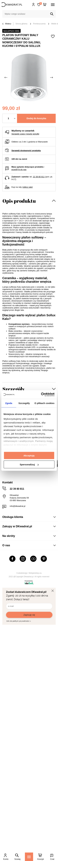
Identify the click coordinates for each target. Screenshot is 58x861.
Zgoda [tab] (8, 403)
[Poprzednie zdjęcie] (6, 77)
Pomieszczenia (39, 24)
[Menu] (29, 857)
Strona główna (21, 24)
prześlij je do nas (18, 169)
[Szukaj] (52, 14)
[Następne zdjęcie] (52, 77)
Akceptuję (29, 455)
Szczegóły (13, 388)
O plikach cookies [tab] (44, 403)
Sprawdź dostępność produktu (26, 150)
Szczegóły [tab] (24, 403)
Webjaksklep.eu (35, 573)
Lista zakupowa (40, 3)
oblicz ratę (27, 187)
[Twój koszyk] (45, 4)
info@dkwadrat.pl (17, 506)
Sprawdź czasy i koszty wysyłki (25, 134)
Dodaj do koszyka (36, 118)
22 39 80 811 (39, 177)
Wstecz (6, 24)
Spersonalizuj (29, 464)
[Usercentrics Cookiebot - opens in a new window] (41, 395)
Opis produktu (19, 200)
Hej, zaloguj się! (33, 4)
